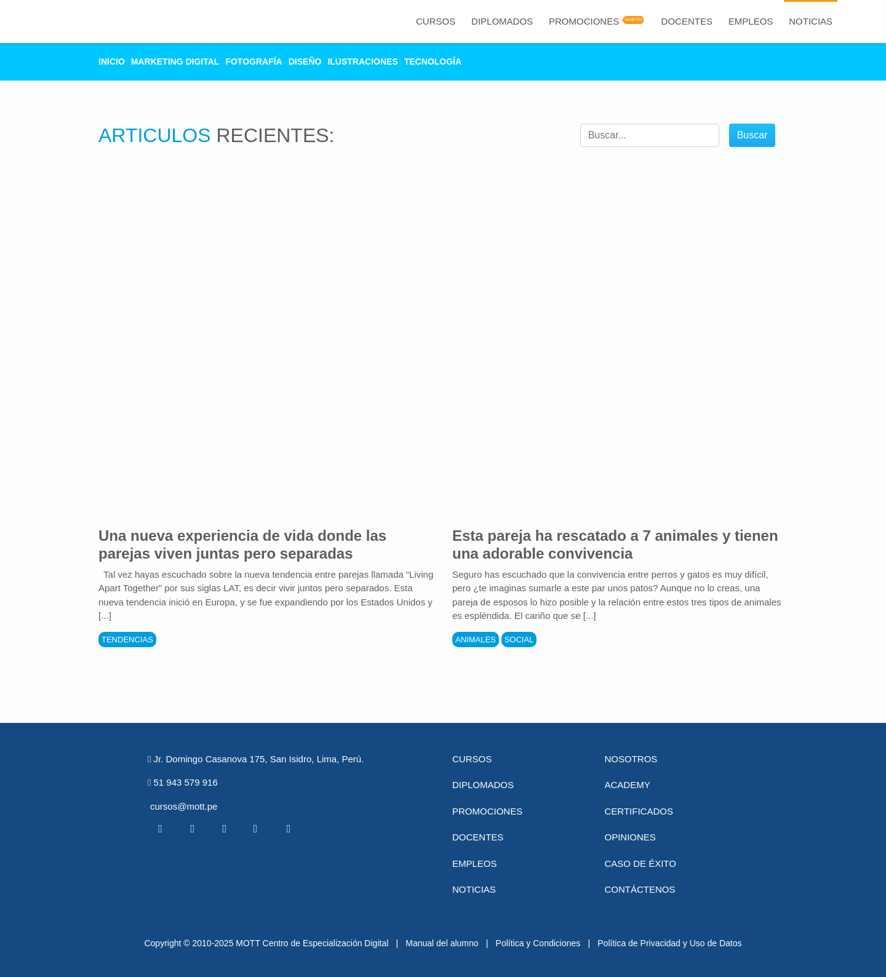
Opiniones (630, 837)
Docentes (686, 21)
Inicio (111, 61)
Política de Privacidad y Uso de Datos (669, 943)
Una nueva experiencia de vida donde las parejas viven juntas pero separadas (242, 544)
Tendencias (127, 639)
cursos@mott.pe (183, 806)
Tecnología (432, 61)
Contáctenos (640, 889)
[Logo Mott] (68, 21)
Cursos (435, 21)
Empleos (750, 21)
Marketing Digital (175, 61)
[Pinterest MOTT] (256, 828)
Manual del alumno (441, 943)
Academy (627, 785)
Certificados (639, 811)
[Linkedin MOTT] (224, 828)
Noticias (810, 21)
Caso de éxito (640, 863)
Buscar (752, 135)
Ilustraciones (362, 61)
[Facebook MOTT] (160, 828)
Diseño (305, 61)
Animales (475, 639)
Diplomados (502, 21)
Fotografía (253, 61)
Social (519, 639)
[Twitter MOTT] (192, 828)
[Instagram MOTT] (288, 828)
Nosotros (631, 759)
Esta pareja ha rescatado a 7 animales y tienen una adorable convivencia (615, 544)
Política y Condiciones (538, 943)
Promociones (584, 21)
